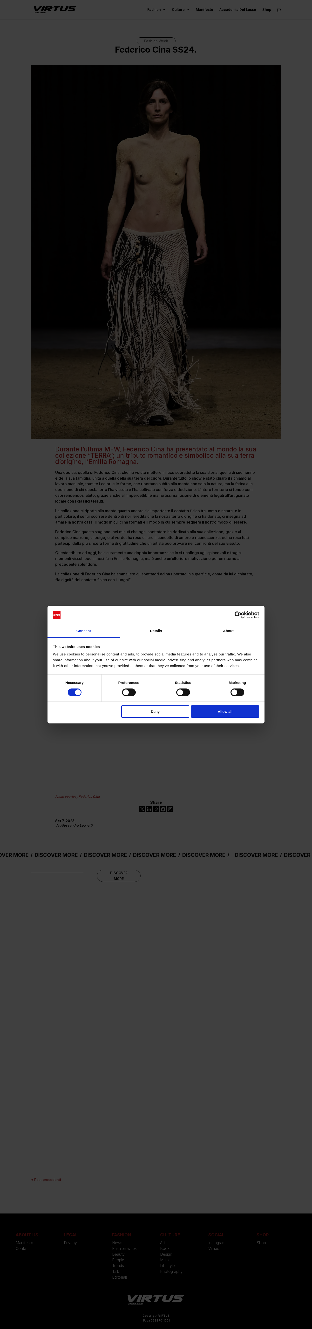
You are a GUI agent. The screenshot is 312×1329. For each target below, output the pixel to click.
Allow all (225, 711)
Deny (155, 711)
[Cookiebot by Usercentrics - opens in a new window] (238, 615)
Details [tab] (156, 631)
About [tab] (228, 631)
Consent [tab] (83, 631)
